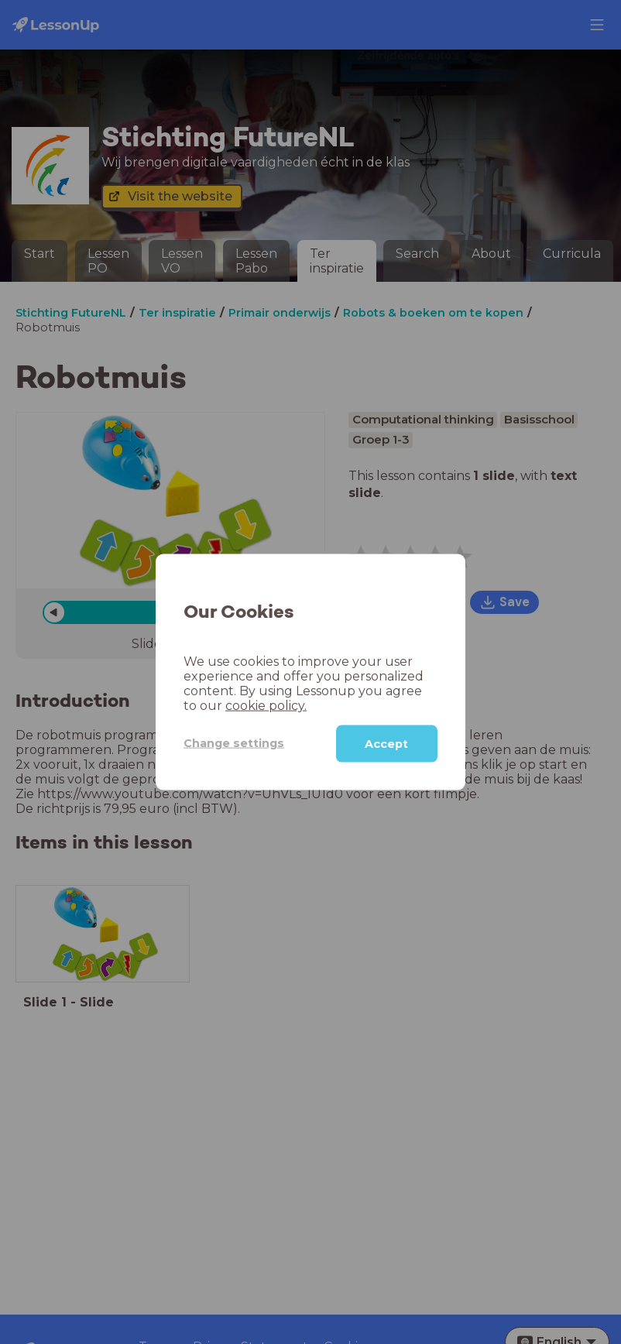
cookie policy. (266, 705)
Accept (386, 743)
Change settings (234, 743)
